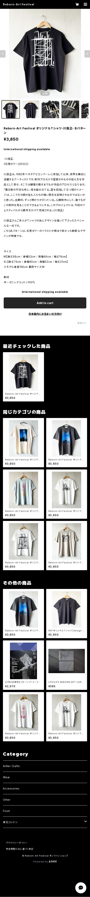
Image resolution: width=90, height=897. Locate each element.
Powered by (45, 861)
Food (6, 810)
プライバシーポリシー (17, 842)
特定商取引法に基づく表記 (19, 849)
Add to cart (45, 303)
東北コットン (10, 822)
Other (6, 799)
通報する (81, 323)
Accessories (11, 788)
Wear (6, 777)
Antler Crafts (11, 766)
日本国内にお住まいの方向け (45, 313)
